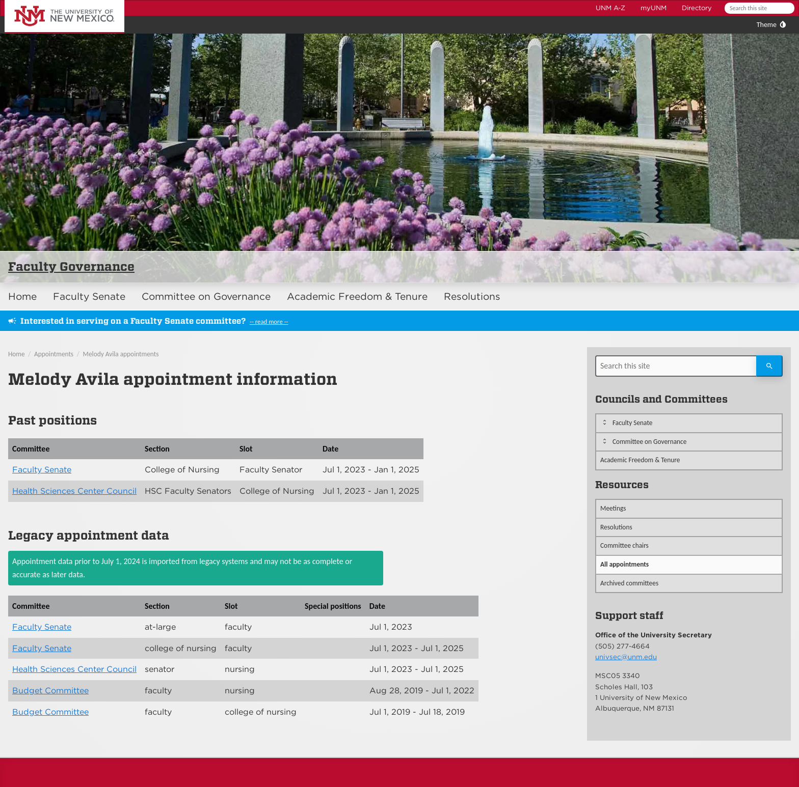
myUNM (654, 8)
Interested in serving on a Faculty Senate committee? (133, 321)
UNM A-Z (610, 8)
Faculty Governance (71, 266)
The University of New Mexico (53, 2)
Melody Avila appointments (121, 354)
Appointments (53, 354)
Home (22, 296)
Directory (697, 8)
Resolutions (472, 296)
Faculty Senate (89, 296)
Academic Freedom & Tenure (357, 296)
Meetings (613, 508)
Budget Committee (50, 690)
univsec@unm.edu (626, 657)
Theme (767, 24)
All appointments (624, 564)
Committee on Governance (206, 296)
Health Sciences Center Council (74, 491)
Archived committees (629, 583)
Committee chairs (624, 545)
